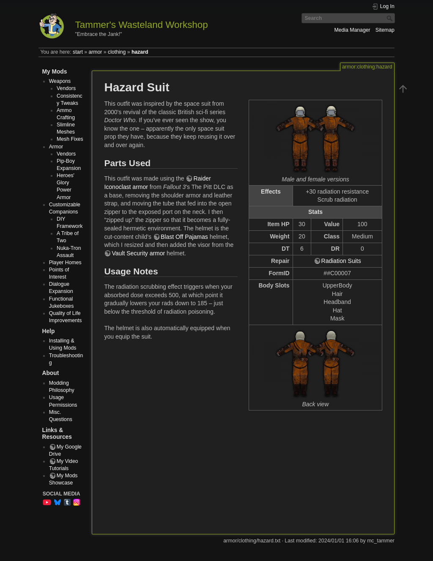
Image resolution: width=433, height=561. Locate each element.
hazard (140, 52)
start (78, 52)
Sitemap (385, 30)
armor (95, 52)
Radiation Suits (341, 260)
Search (390, 18)
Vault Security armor (138, 253)
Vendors (66, 88)
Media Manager (352, 30)
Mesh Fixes (70, 139)
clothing (117, 52)
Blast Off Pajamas (184, 236)
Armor (56, 147)
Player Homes (65, 262)
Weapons (60, 81)
